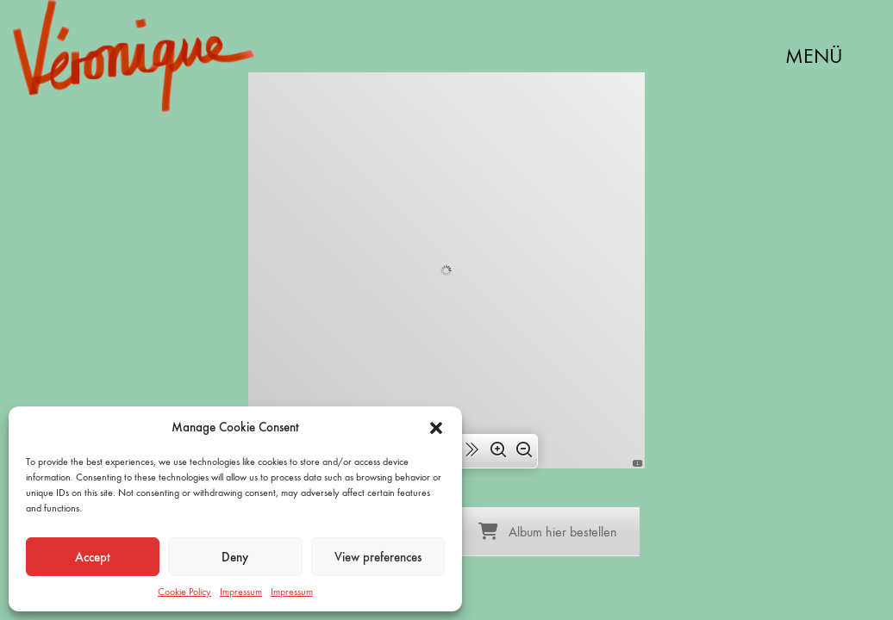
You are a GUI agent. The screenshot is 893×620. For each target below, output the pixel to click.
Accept (92, 557)
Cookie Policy (184, 592)
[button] (436, 428)
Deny (235, 557)
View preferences (378, 557)
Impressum (241, 592)
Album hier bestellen (547, 532)
